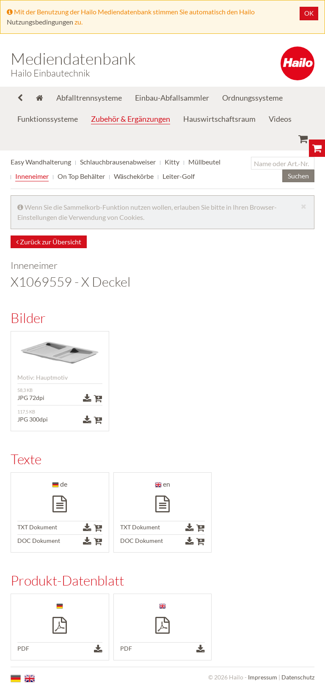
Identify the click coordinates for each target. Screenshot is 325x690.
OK (309, 13)
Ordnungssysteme (252, 97)
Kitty (172, 162)
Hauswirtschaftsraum (219, 118)
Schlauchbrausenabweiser (118, 162)
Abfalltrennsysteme (89, 97)
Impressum (262, 677)
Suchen (298, 176)
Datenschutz (297, 677)
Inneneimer (32, 176)
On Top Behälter (81, 176)
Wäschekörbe (134, 176)
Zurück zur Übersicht (48, 242)
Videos (280, 118)
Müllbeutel (204, 162)
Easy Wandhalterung (41, 162)
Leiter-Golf (178, 176)
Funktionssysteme (47, 118)
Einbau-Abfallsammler (172, 97)
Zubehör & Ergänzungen (130, 118)
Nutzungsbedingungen (40, 22)
